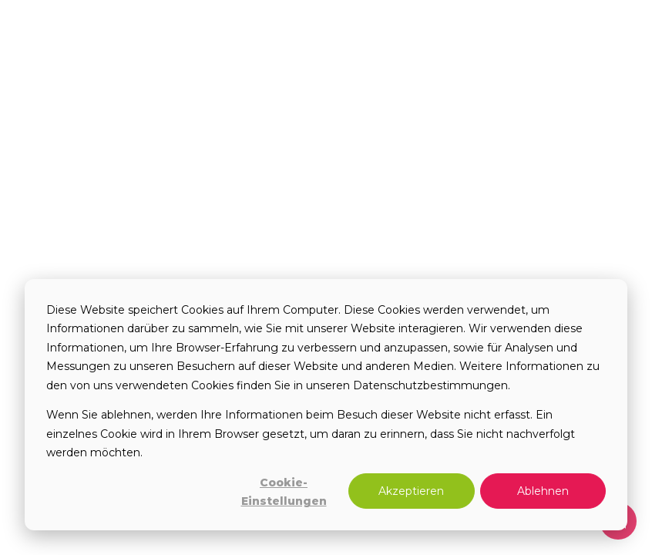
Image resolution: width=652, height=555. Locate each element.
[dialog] (326, 404)
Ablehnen (543, 491)
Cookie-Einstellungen (284, 492)
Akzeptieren (411, 491)
